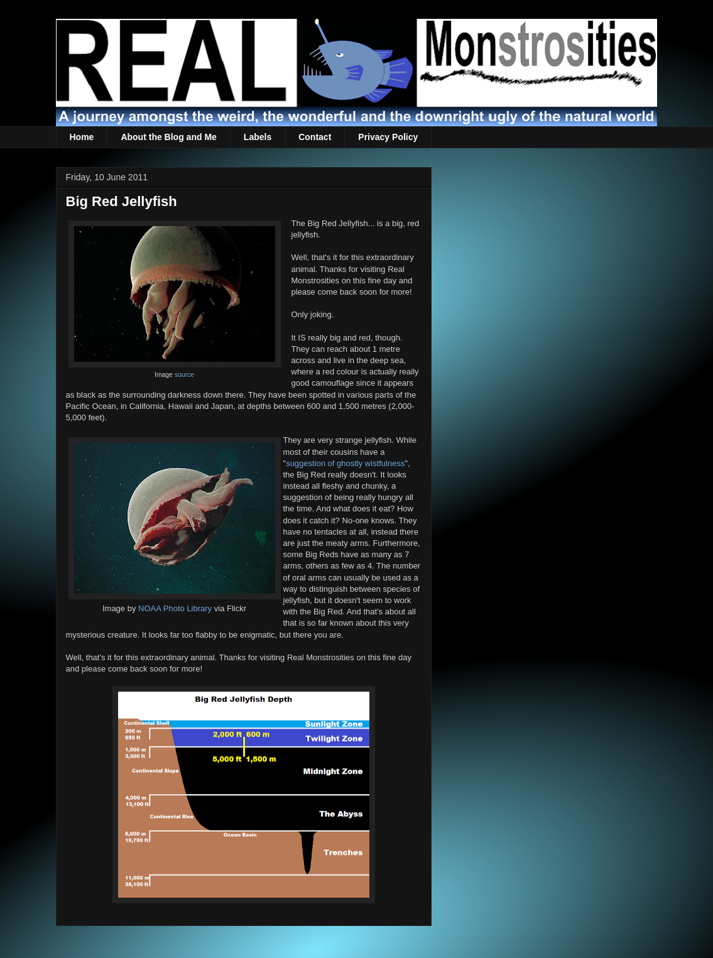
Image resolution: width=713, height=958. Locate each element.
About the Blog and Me (168, 137)
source (184, 374)
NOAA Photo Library (175, 608)
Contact (314, 137)
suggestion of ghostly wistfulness (345, 463)
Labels (257, 137)
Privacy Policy (388, 137)
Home (82, 137)
